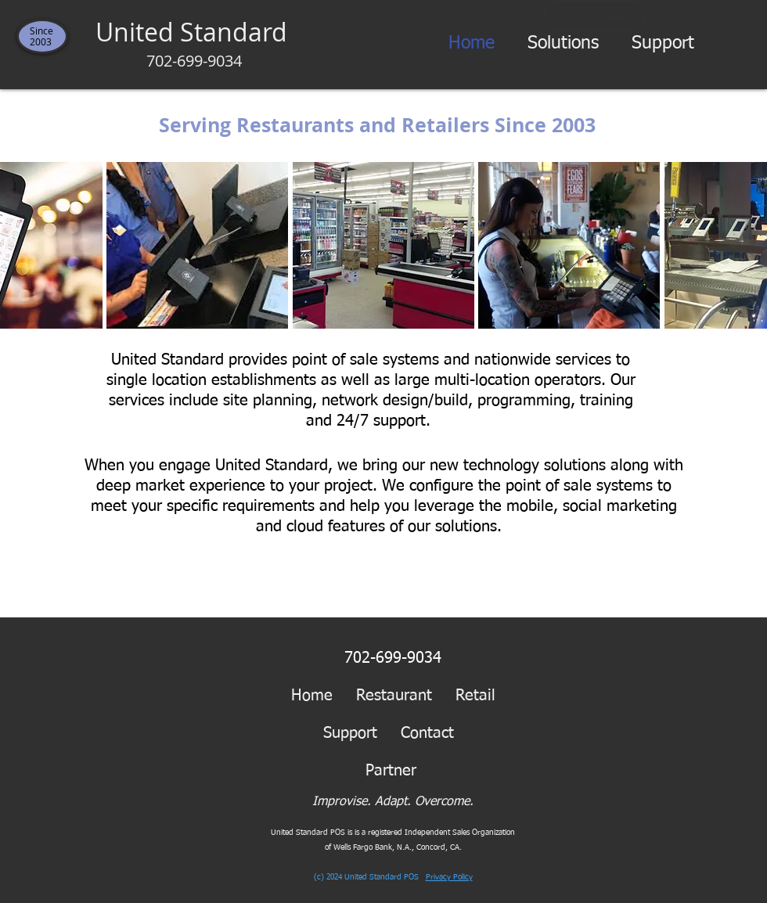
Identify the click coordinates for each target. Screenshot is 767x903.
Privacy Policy (449, 877)
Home (312, 695)
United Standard (194, 43)
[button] (563, 44)
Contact (427, 733)
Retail (475, 695)
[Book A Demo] (594, 15)
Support (350, 733)
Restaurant (394, 695)
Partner (402, 771)
